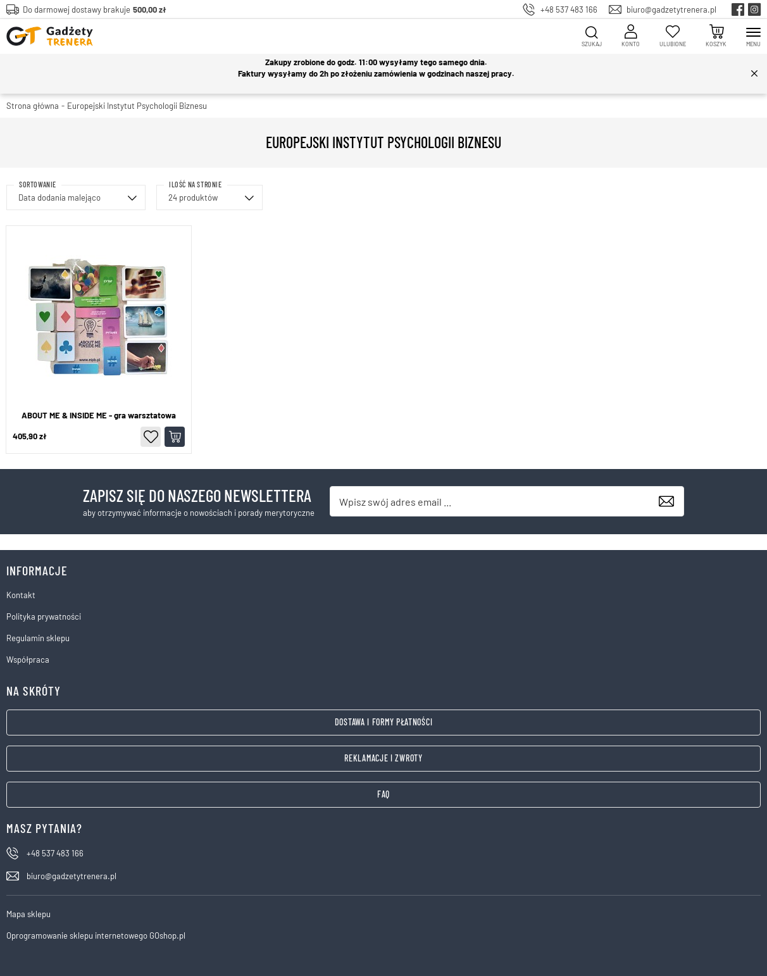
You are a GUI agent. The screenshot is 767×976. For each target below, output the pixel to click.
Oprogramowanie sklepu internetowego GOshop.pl (95, 935)
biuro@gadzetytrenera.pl (671, 9)
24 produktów (193, 197)
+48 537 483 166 (568, 9)
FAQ (383, 794)
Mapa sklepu (28, 914)
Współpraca (27, 659)
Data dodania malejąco (59, 197)
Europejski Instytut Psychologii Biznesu (137, 106)
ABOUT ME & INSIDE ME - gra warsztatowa (99, 415)
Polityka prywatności (43, 616)
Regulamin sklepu (38, 638)
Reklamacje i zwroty (383, 758)
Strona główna (32, 106)
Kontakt (20, 595)
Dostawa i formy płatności (384, 721)
